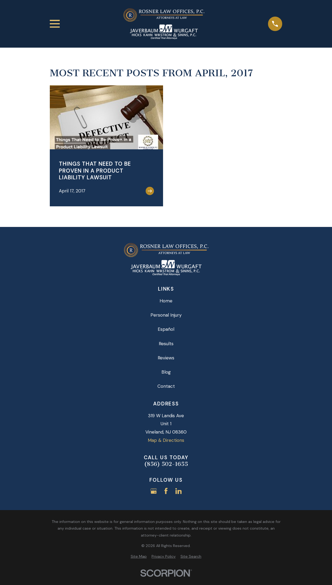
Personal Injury (166, 315)
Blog (166, 372)
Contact (166, 386)
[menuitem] (139, 556)
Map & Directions (166, 440)
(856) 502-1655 (166, 464)
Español (166, 329)
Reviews (166, 358)
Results (166, 344)
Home (166, 301)
